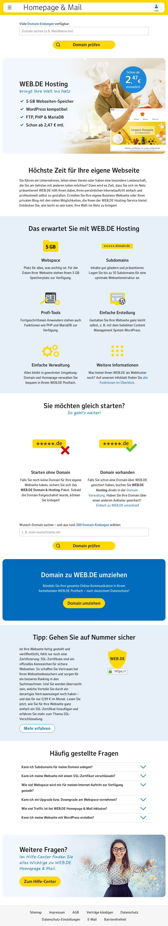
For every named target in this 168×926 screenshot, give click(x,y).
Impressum (57, 912)
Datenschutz (129, 912)
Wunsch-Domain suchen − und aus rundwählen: (70, 525)
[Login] (156, 6)
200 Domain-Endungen (92, 525)
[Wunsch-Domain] (84, 31)
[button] (9, 7)
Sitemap (36, 912)
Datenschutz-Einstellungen (61, 919)
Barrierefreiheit (115, 919)
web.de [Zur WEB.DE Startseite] (18, 7)
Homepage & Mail (52, 7)
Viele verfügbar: (44, 24)
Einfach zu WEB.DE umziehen (117, 505)
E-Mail (92, 919)
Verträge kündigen (100, 912)
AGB (75, 912)
